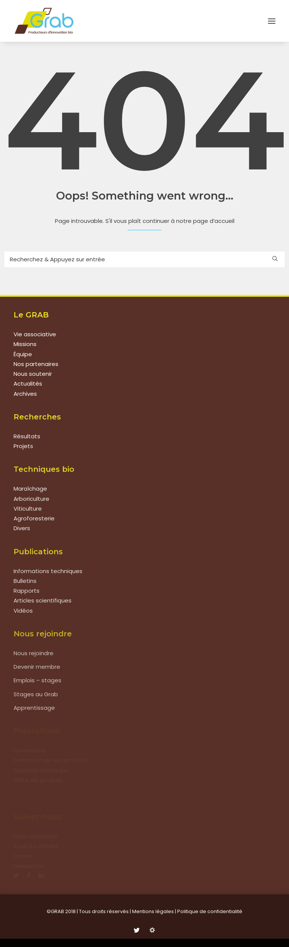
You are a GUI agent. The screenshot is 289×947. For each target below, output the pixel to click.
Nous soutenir (33, 374)
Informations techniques (48, 571)
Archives (25, 394)
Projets (23, 446)
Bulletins (25, 581)
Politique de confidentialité (209, 911)
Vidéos (23, 611)
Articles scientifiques (42, 600)
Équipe (23, 354)
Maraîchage (30, 489)
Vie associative (35, 334)
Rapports (27, 591)
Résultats (27, 436)
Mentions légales (153, 911)
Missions (25, 344)
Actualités (28, 383)
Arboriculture (31, 499)
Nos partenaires (36, 364)
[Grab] (44, 21)
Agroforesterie (34, 518)
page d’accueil (213, 221)
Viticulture (28, 508)
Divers (22, 528)
